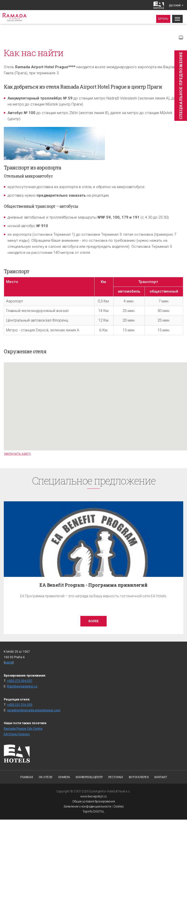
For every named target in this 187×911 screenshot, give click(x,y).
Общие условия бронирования (93, 801)
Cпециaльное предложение (180, 85)
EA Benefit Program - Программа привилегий (93, 585)
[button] (95, 401)
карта (9, 662)
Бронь (163, 18)
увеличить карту (17, 453)
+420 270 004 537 (19, 681)
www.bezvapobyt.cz (93, 796)
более (93, 621)
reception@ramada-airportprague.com (33, 710)
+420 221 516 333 (19, 705)
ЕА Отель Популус (17, 734)
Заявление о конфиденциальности (87, 806)
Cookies (118, 806)
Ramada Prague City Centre (23, 728)
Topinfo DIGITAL (93, 811)
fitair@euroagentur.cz (22, 686)
